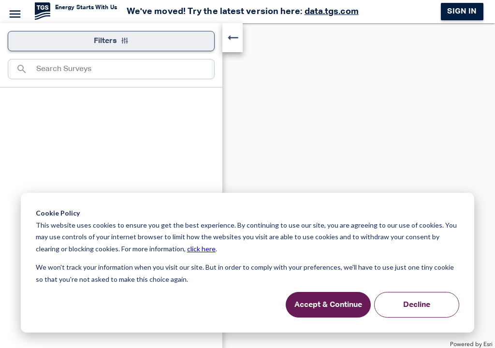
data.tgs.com (332, 11)
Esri (488, 344)
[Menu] (13, 12)
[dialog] (247, 263)
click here (201, 249)
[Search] (23, 69)
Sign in (462, 11)
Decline (416, 305)
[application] (247, 185)
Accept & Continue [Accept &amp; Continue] (328, 305)
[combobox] (123, 69)
